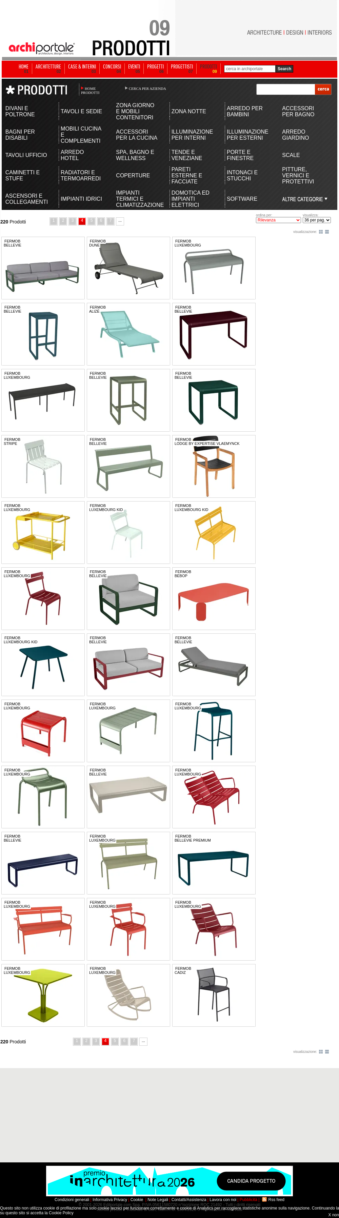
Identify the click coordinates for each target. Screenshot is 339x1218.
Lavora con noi (223, 1199)
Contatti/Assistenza (189, 1199)
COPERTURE (133, 175)
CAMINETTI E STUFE (22, 175)
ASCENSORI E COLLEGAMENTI (26, 199)
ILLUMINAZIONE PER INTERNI (192, 135)
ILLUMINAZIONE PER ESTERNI (247, 135)
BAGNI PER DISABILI (20, 135)
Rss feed (276, 1199)
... (120, 220)
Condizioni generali (72, 1199)
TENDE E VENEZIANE (187, 155)
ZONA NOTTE (189, 111)
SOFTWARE (242, 199)
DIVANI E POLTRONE (20, 111)
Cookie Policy (61, 1213)
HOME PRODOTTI (90, 90)
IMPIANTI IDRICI (81, 199)
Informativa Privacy (110, 1199)
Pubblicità (248, 1199)
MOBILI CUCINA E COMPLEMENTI (81, 135)
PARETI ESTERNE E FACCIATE (187, 175)
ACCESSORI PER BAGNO (298, 111)
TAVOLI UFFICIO (26, 155)
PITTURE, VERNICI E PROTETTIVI (298, 175)
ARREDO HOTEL (72, 155)
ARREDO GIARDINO (295, 135)
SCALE (291, 155)
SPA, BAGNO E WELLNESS (135, 155)
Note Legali (157, 1199)
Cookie (137, 1199)
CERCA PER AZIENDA (147, 88)
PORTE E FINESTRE (240, 155)
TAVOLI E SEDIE (81, 111)
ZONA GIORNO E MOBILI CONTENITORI (135, 111)
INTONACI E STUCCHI (242, 175)
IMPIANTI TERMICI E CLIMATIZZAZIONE (137, 199)
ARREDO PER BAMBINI (245, 111)
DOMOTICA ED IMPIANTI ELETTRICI (191, 199)
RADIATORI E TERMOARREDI (81, 175)
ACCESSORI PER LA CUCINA (136, 135)
